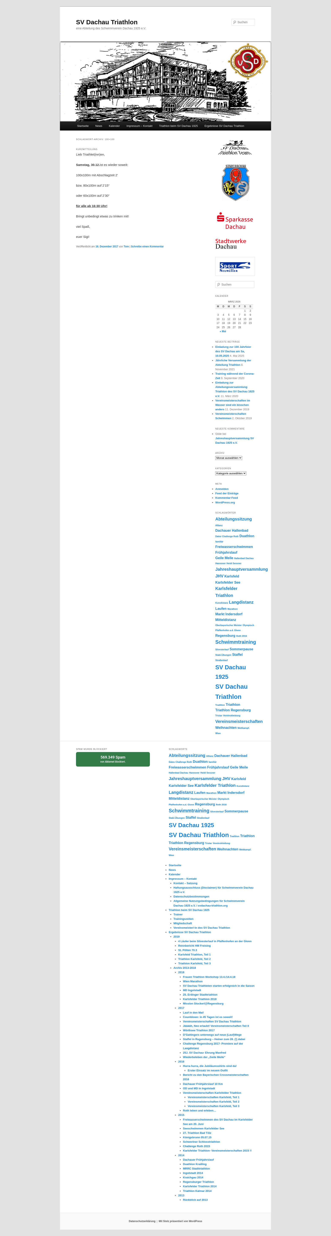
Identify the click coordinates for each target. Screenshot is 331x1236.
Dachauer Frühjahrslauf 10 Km (203, 1084)
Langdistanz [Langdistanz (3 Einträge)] (241, 602)
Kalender (114, 125)
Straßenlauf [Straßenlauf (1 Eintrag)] (221, 660)
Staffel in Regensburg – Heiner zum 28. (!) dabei (214, 1039)
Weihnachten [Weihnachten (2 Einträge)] (226, 727)
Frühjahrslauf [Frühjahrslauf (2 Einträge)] (226, 552)
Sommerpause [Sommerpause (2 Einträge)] (241, 649)
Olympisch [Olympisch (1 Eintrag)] (248, 625)
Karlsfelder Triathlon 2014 (200, 1186)
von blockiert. (113, 759)
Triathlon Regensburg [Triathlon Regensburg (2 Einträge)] (233, 710)
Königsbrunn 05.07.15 (197, 1137)
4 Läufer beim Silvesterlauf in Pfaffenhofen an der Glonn (214, 941)
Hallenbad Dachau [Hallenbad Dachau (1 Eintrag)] (244, 558)
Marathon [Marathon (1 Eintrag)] (232, 609)
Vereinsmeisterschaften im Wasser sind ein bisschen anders (232, 405)
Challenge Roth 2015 (196, 1146)
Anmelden (222, 489)
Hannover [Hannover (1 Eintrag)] (220, 563)
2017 (181, 1008)
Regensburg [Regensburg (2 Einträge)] (225, 635)
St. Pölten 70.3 (187, 950)
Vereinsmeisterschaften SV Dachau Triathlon (212, 1021)
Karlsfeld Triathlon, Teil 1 (194, 954)
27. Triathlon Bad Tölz (197, 1132)
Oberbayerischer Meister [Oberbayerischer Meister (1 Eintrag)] (228, 625)
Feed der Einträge (227, 493)
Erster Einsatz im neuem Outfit (208, 1070)
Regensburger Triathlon (198, 1181)
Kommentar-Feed (226, 497)
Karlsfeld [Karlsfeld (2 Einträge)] (231, 576)
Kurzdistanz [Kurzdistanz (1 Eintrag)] (221, 603)
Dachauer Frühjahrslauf (198, 1159)
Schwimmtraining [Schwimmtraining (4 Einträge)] (235, 642)
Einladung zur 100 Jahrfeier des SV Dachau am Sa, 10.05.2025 (233, 351)
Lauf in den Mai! (193, 1012)
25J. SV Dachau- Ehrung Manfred (204, 1052)
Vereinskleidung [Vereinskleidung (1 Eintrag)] (231, 715)
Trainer (178, 914)
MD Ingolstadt (192, 990)
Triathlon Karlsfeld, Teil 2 (194, 959)
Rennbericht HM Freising (194, 945)
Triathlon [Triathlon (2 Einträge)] (233, 704)
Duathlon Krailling (195, 1164)
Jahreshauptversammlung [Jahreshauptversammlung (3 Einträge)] (241, 569)
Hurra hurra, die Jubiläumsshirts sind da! (210, 1066)
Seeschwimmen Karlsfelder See (203, 1128)
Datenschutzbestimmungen (191, 896)
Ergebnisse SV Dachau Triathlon (224, 125)
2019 (177, 936)
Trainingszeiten (184, 918)
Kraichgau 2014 (193, 1177)
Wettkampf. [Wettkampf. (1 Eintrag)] (243, 728)
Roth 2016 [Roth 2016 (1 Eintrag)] (241, 636)
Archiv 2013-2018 (185, 967)
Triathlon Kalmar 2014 (197, 1191)
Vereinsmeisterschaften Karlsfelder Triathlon (212, 1092)
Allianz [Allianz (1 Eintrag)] (218, 525)
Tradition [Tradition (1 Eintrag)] (220, 705)
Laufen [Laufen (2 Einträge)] (221, 608)
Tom (126, 246)
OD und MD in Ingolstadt (199, 1088)
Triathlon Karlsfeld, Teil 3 (194, 963)
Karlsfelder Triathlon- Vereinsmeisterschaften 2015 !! (217, 1150)
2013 (181, 1195)
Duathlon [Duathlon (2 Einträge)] (246, 536)
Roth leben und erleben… (199, 1110)
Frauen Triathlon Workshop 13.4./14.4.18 (209, 977)
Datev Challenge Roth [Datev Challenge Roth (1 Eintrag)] (227, 536)
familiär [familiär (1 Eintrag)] (219, 541)
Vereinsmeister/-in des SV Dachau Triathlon (202, 927)
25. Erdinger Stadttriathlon (200, 994)
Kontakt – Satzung (185, 883)
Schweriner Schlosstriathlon (201, 1141)
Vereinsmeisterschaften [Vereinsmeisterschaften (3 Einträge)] (239, 721)
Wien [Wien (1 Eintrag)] (218, 733)
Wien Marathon (193, 981)
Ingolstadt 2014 (193, 1173)
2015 (181, 1115)
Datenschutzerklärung (142, 1221)
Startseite (83, 125)
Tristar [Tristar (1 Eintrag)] (218, 715)
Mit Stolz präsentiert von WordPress (180, 1221)
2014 (181, 1155)
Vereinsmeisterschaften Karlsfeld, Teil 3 (213, 1106)
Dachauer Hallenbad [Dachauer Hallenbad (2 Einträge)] (231, 530)
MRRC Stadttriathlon (196, 1168)
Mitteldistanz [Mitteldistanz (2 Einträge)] (225, 620)
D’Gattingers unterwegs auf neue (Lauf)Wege (212, 1034)
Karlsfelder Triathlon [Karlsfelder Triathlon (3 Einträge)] (215, 785)
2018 (181, 972)
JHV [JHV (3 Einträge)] (219, 576)
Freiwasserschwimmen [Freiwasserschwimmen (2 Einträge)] (234, 547)
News (98, 125)
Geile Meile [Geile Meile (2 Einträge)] (224, 558)
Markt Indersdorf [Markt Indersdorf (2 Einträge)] (228, 614)
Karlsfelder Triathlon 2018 (200, 999)
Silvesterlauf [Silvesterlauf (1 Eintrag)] (222, 649)
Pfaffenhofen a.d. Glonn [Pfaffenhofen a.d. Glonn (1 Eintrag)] (228, 630)
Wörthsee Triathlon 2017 (199, 1030)
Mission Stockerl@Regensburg (203, 1003)
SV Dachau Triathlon (107, 22)
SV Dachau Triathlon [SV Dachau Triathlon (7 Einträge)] (199, 834)
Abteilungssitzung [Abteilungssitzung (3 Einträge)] (233, 519)
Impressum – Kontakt (139, 125)
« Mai (223, 331)
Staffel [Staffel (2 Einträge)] (237, 654)
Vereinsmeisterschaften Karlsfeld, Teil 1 (213, 1097)
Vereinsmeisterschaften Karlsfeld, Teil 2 (213, 1101)
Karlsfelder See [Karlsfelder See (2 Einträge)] (227, 582)
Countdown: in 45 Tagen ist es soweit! (208, 1017)
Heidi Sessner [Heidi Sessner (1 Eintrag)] (234, 563)
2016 (181, 1061)
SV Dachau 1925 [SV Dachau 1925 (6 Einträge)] (191, 825)
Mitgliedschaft (183, 923)
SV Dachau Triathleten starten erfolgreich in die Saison (219, 985)
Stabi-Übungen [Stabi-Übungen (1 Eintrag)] (223, 655)
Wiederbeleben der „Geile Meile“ (204, 1057)
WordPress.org (225, 502)
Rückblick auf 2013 (195, 1199)
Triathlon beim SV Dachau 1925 (178, 125)
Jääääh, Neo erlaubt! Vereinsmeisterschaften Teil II (216, 1025)
